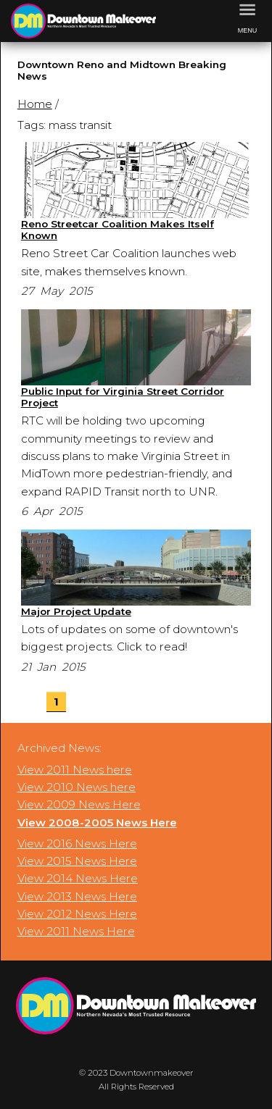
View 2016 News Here (77, 843)
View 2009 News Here (79, 804)
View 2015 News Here (77, 861)
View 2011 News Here (76, 931)
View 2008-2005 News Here (97, 822)
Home (34, 104)
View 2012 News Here (77, 914)
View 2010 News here (76, 787)
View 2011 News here (74, 770)
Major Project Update (76, 611)
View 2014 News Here (77, 878)
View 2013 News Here (77, 896)
